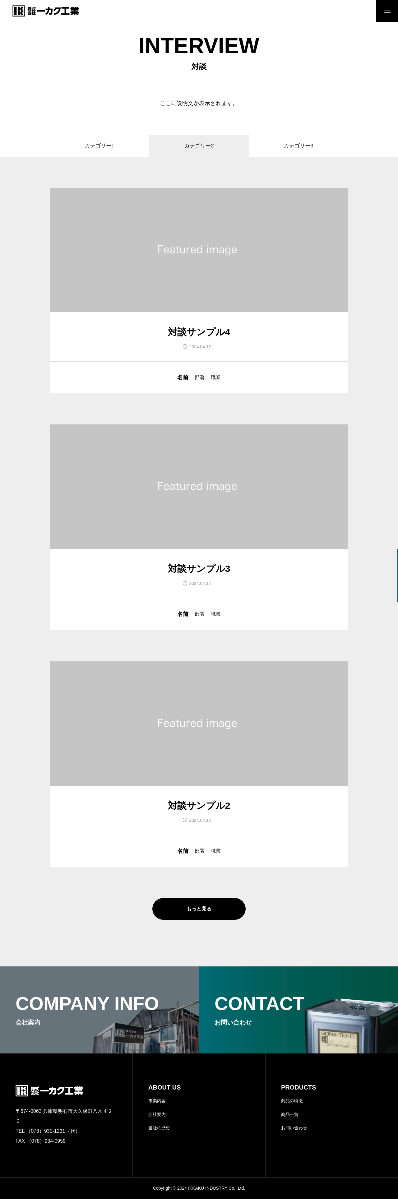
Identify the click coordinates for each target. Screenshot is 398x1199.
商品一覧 (289, 1114)
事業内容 (157, 1100)
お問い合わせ (294, 1127)
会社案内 (157, 1114)
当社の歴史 (159, 1127)
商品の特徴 (292, 1100)
